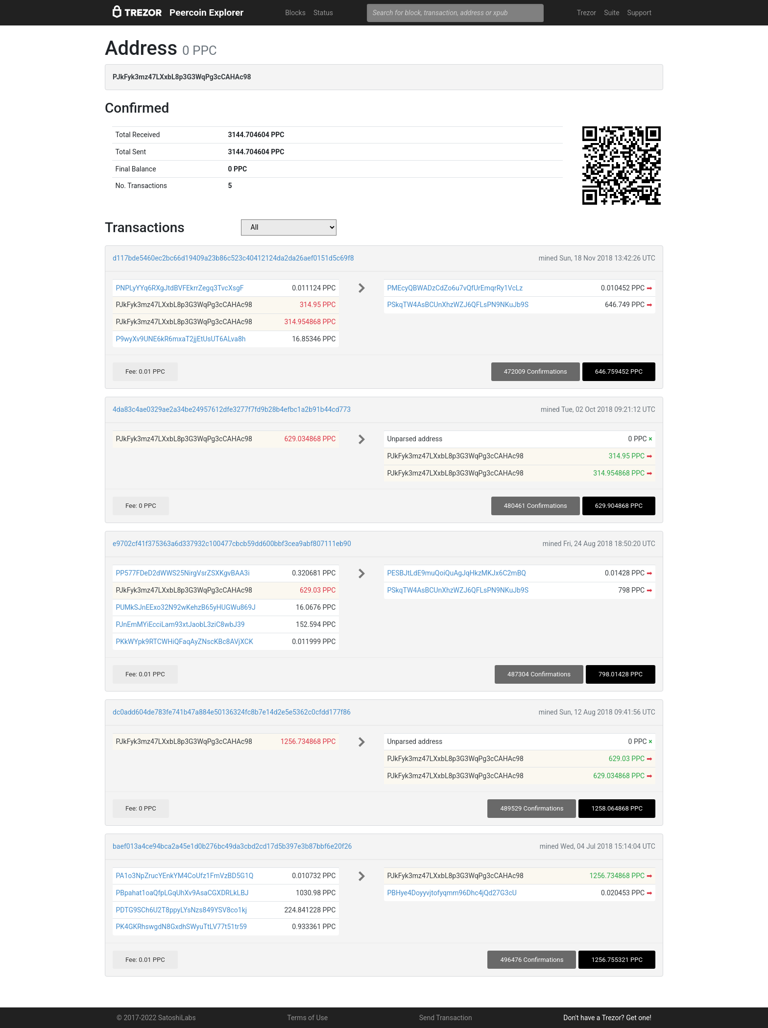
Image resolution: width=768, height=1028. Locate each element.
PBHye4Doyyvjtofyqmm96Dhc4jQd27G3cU (451, 893)
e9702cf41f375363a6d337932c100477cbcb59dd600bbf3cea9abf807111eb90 (232, 544)
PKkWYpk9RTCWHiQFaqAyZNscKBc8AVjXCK (184, 641)
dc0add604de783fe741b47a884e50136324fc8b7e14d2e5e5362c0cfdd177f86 (232, 712)
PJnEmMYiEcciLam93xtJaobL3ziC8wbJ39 (180, 624)
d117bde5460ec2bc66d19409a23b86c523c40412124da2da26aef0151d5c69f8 (233, 258)
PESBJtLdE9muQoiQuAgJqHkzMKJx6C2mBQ (456, 573)
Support (639, 13)
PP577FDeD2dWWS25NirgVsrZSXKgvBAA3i (182, 573)
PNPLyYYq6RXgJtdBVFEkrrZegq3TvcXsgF (179, 288)
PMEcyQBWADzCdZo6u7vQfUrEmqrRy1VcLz (455, 288)
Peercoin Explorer (206, 12)
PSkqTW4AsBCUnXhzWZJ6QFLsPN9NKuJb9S (457, 305)
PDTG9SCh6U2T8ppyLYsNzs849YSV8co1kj (181, 910)
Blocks (295, 13)
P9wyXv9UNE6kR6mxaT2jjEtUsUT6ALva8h (180, 339)
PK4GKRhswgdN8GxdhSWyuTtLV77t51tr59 (181, 927)
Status (323, 13)
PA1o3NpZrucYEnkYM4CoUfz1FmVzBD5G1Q (184, 876)
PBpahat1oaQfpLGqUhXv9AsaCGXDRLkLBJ (182, 893)
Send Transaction (445, 1018)
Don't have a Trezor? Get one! (607, 1018)
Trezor (586, 13)
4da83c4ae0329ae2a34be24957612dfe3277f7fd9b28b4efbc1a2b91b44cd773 (232, 409)
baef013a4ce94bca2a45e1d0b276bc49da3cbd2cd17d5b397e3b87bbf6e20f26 (232, 846)
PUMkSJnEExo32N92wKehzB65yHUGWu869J (185, 607)
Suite (611, 13)
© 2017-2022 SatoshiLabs (156, 1018)
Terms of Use (307, 1018)
